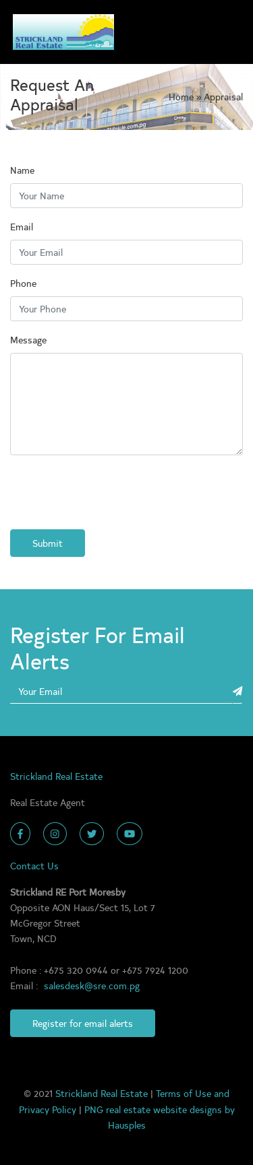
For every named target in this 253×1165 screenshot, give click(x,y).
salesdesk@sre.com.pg (92, 985)
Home (182, 96)
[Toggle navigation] (226, 32)
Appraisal (223, 96)
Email (21, 226)
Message (28, 339)
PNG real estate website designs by (159, 1109)
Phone (23, 283)
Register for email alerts (82, 1023)
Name (22, 169)
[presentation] (112, 492)
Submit (47, 543)
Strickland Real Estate (102, 1093)
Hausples (127, 1124)
